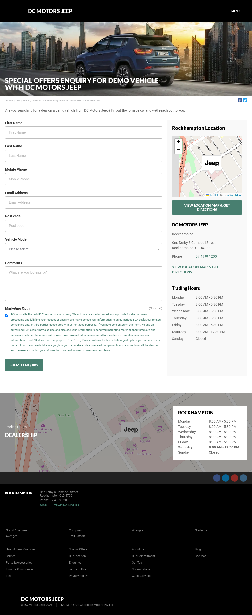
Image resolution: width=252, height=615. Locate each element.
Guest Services (141, 576)
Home (9, 100)
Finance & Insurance (19, 569)
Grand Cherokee (16, 530)
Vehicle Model (16, 239)
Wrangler (138, 530)
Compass (75, 530)
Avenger (11, 536)
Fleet (9, 576)
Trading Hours (66, 505)
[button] (211, 165)
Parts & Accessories (19, 562)
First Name (13, 123)
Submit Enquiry (24, 365)
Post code (13, 216)
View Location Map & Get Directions (207, 207)
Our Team (138, 562)
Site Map (200, 556)
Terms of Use (77, 569)
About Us (138, 549)
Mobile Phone (16, 169)
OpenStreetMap (231, 195)
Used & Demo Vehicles (20, 549)
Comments (13, 263)
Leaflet (212, 195)
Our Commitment (143, 556)
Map (43, 505)
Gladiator (201, 530)
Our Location (77, 556)
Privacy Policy (78, 576)
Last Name (13, 146)
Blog (198, 549)
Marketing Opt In (18, 308)
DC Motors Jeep (50, 11)
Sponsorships (141, 569)
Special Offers (78, 549)
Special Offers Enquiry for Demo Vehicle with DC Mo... (68, 100)
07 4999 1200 (206, 256)
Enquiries (23, 100)
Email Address (16, 193)
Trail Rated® (77, 536)
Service (10, 556)
